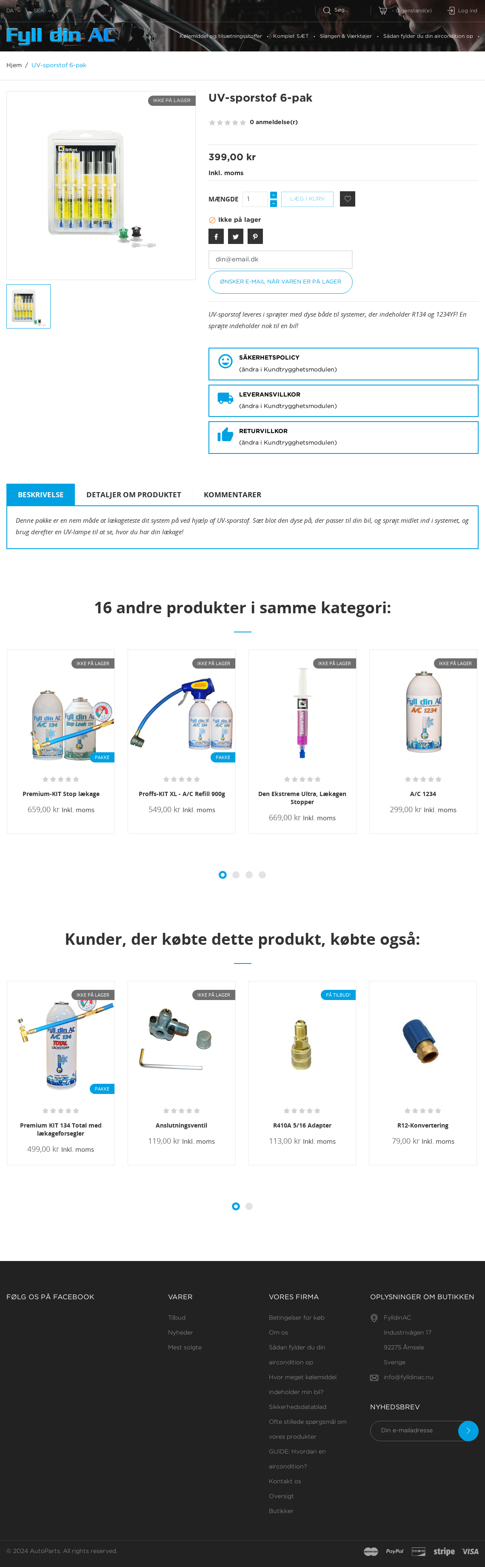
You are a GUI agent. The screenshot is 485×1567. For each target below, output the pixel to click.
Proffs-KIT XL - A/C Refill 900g (182, 794)
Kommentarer (232, 494)
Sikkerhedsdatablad (297, 1407)
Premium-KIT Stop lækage (61, 794)
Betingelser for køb (297, 1317)
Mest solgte (185, 1347)
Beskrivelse (41, 494)
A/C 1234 (423, 794)
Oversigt (281, 1496)
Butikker (281, 1511)
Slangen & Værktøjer (346, 36)
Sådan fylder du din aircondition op (428, 36)
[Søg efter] (347, 10)
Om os (278, 1332)
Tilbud (176, 1317)
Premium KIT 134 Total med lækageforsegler (61, 1129)
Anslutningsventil (181, 1125)
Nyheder (180, 1332)
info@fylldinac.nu (409, 1377)
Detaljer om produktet (133, 494)
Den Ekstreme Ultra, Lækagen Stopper (302, 798)
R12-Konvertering (422, 1125)
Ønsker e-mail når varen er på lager (280, 282)
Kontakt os (285, 1481)
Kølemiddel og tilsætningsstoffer (221, 36)
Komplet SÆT (291, 36)
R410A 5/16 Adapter (302, 1125)
